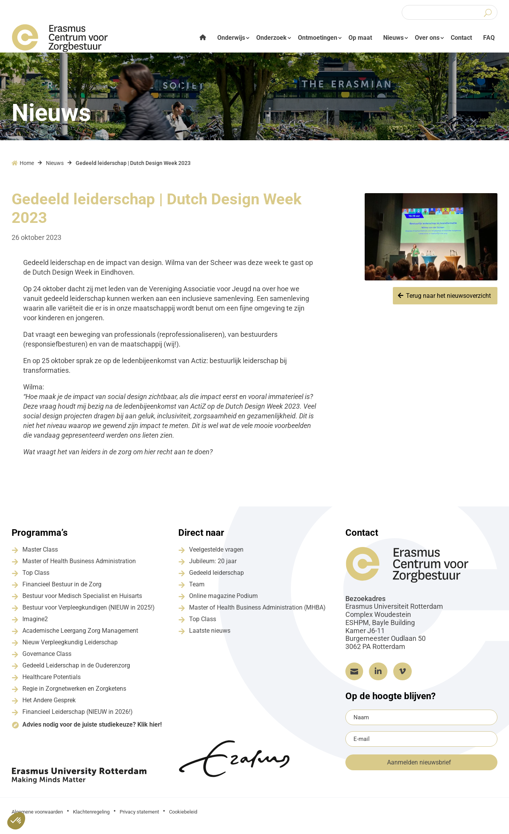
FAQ (489, 37)
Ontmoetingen (317, 37)
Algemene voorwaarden (37, 817)
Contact (461, 37)
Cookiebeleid (183, 817)
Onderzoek (271, 37)
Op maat (360, 37)
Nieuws (393, 37)
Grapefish (435, 816)
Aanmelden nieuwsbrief (419, 767)
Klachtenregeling (91, 817)
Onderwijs (231, 37)
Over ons (427, 37)
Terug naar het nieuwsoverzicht (448, 300)
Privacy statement (139, 817)
